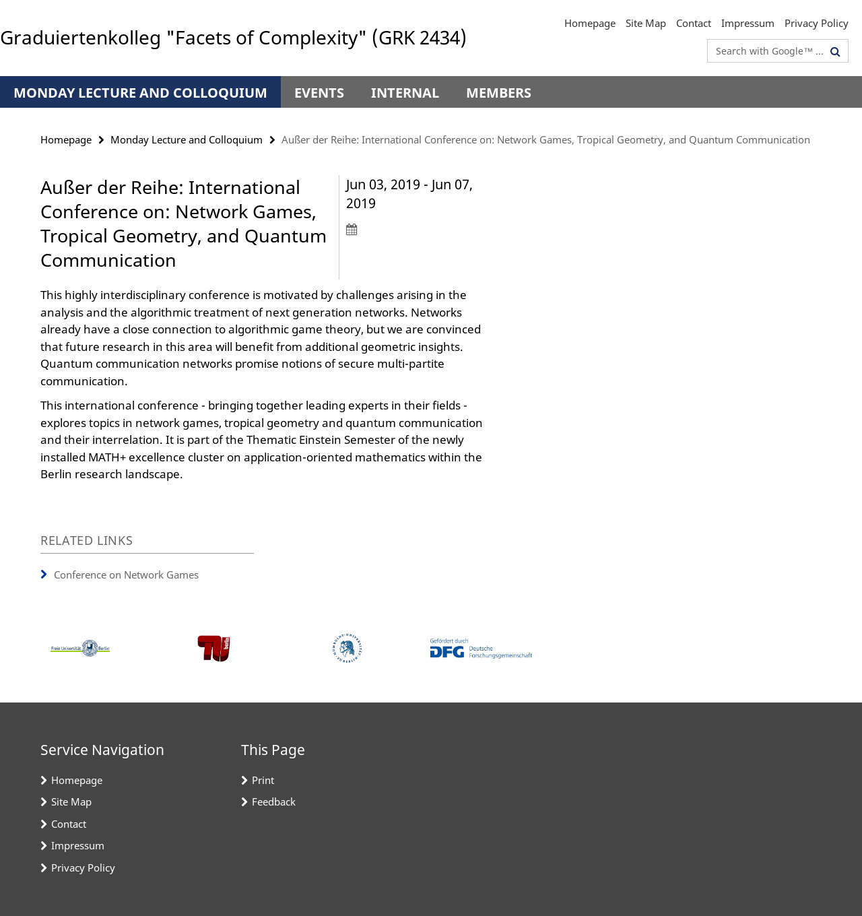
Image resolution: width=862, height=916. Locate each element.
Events (319, 93)
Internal (405, 93)
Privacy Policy (817, 23)
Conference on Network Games (126, 574)
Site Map (646, 23)
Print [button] (263, 780)
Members (498, 93)
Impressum (747, 23)
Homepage (590, 23)
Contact (693, 23)
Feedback (274, 801)
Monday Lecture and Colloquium (140, 93)
